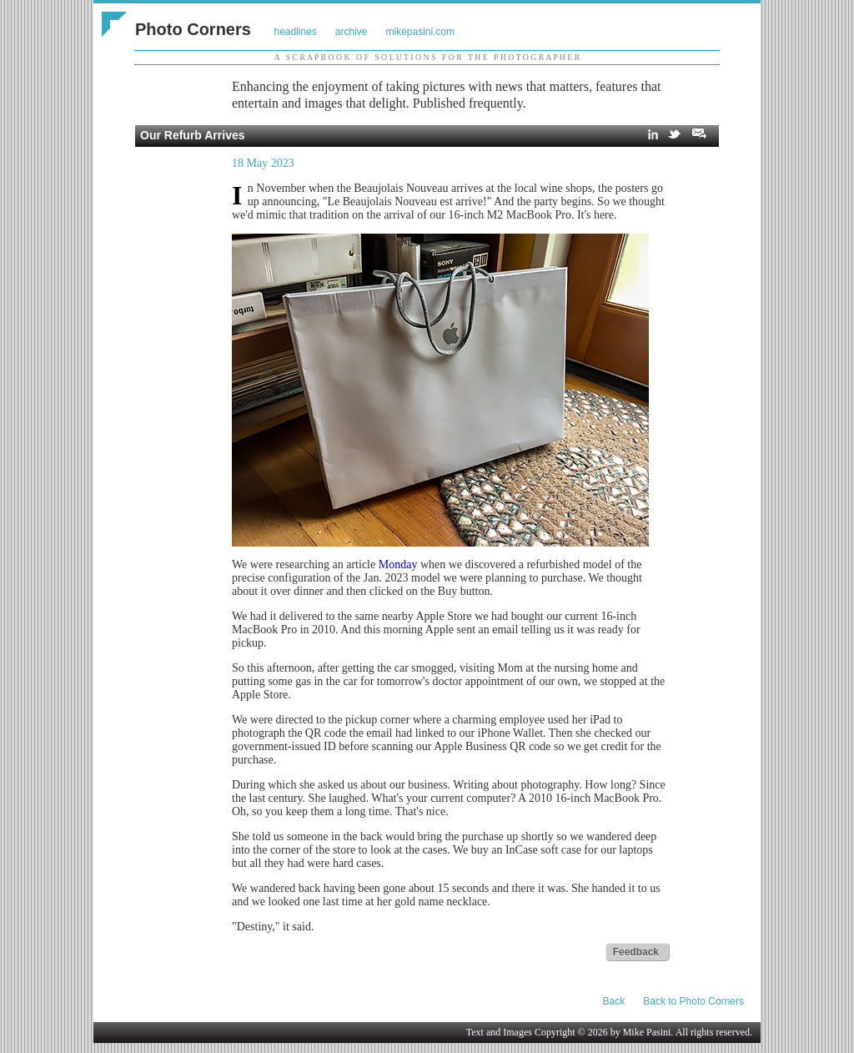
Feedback (636, 952)
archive (351, 32)
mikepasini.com (420, 32)
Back (614, 1001)
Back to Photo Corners (693, 1001)
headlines (295, 32)
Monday (398, 564)
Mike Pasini (647, 1032)
